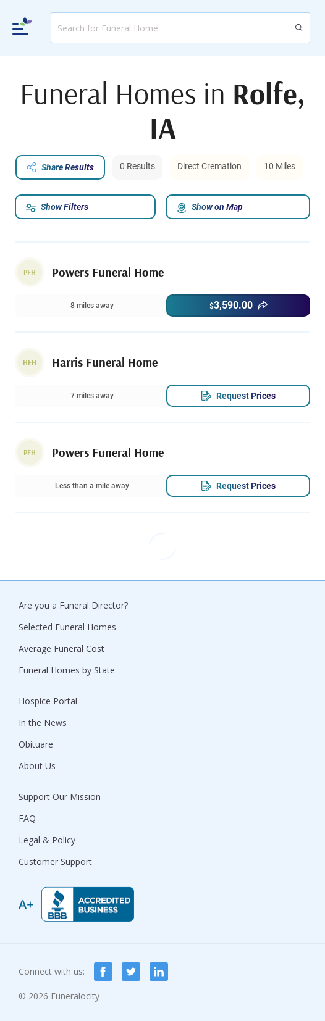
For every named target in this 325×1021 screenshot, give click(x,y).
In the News (43, 722)
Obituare (36, 744)
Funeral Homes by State (67, 670)
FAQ (27, 818)
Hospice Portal (48, 701)
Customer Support (55, 861)
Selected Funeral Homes (67, 627)
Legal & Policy (47, 840)
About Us (37, 766)
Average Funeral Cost (61, 648)
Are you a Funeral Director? (73, 605)
